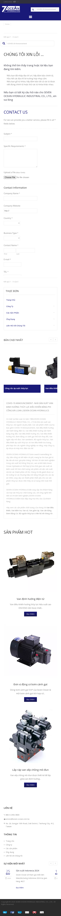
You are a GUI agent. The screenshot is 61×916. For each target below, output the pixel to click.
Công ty (9, 306)
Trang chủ (10, 300)
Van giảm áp (34, 510)
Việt (14, 2)
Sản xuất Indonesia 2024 (27, 870)
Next (51, 340)
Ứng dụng (10, 319)
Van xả (25, 510)
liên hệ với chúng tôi (44, 513)
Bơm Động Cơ (12, 513)
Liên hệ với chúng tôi (15, 326)
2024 (8, 878)
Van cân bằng (45, 510)
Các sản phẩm (12, 313)
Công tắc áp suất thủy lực (17, 388)
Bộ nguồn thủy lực (26, 513)
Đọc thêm (31, 614)
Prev (55, 340)
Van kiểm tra (16, 510)
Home (7, 24)
